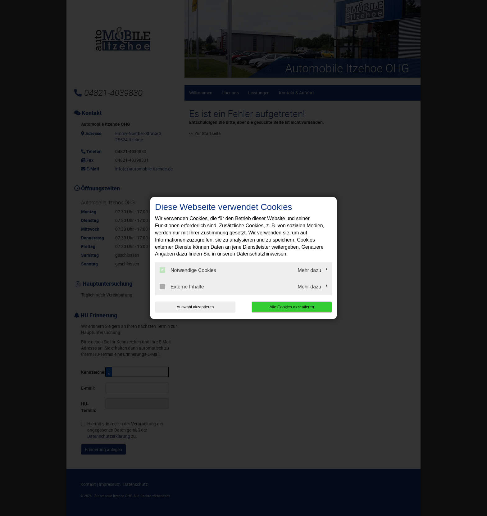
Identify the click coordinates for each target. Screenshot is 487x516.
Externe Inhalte (182, 286)
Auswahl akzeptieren (194, 307)
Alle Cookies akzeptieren (292, 307)
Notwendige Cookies (188, 270)
